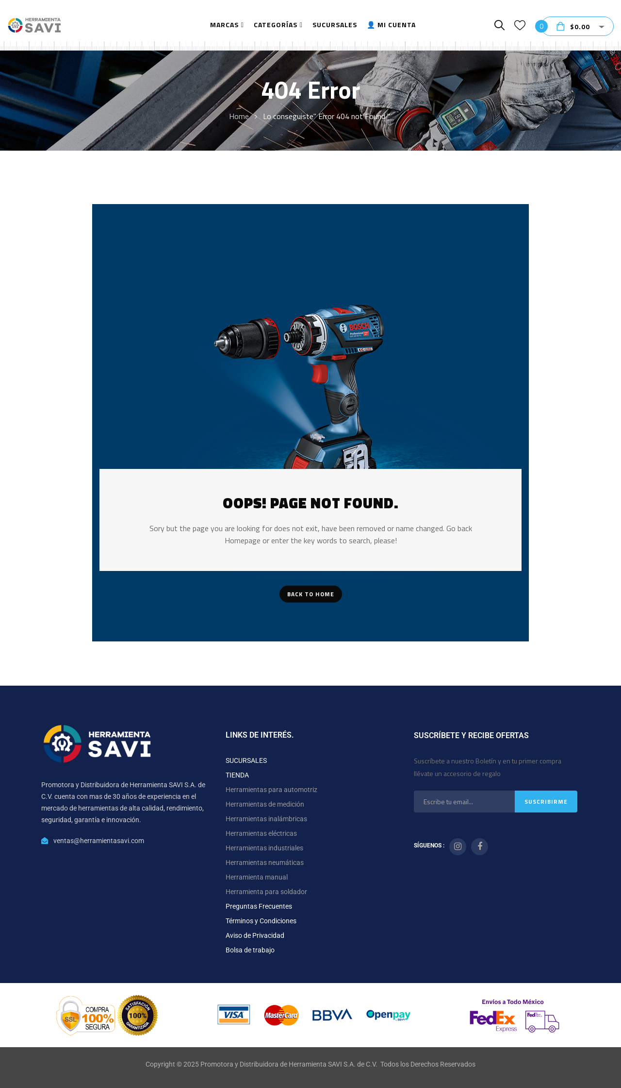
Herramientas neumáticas (265, 862)
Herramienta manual (257, 877)
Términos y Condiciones (261, 921)
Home (239, 116)
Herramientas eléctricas (261, 833)
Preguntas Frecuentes (259, 906)
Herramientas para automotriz (271, 790)
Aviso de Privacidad (255, 935)
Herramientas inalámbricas (266, 819)
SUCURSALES (246, 760)
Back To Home (310, 594)
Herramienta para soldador (266, 892)
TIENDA (237, 775)
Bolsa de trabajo (250, 950)
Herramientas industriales (264, 848)
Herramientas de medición (265, 804)
